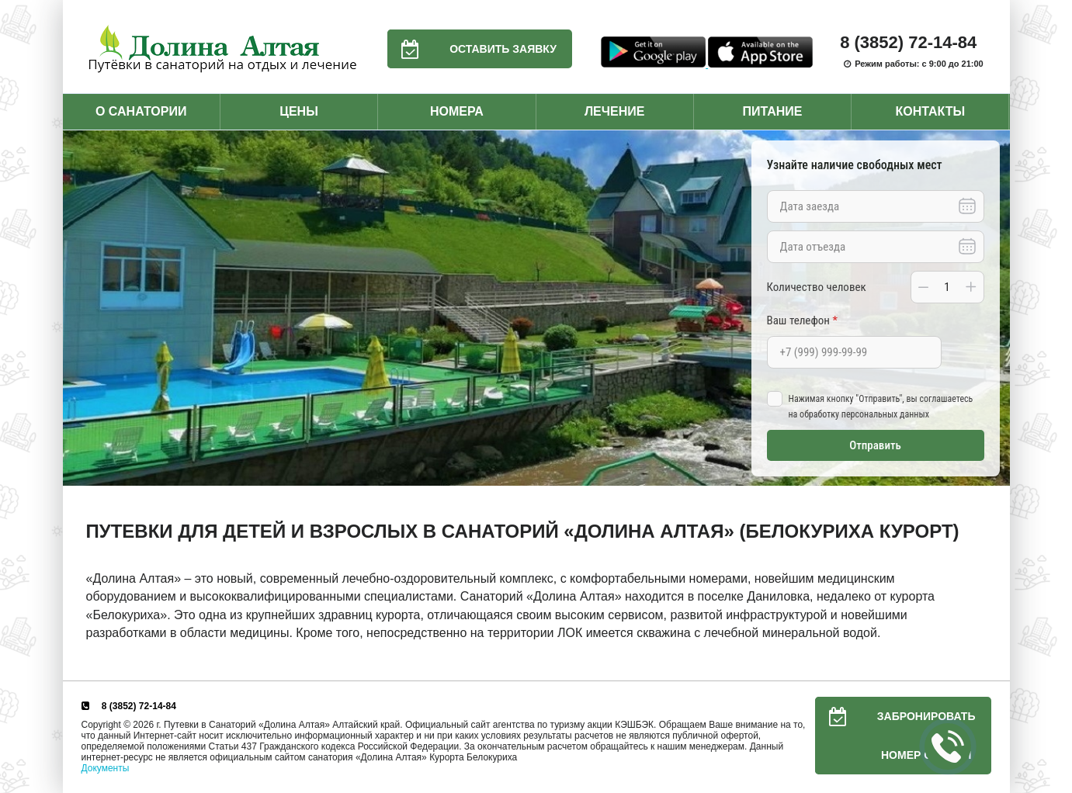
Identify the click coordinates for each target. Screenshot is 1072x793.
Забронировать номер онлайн (895, 735)
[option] (536, 308)
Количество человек (816, 287)
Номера (457, 111)
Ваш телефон (802, 320)
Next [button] (994, 308)
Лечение (615, 111)
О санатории (140, 111)
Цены (298, 111)
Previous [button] (78, 308)
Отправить (875, 445)
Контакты (930, 111)
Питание (772, 111)
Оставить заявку (472, 48)
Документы (106, 768)
